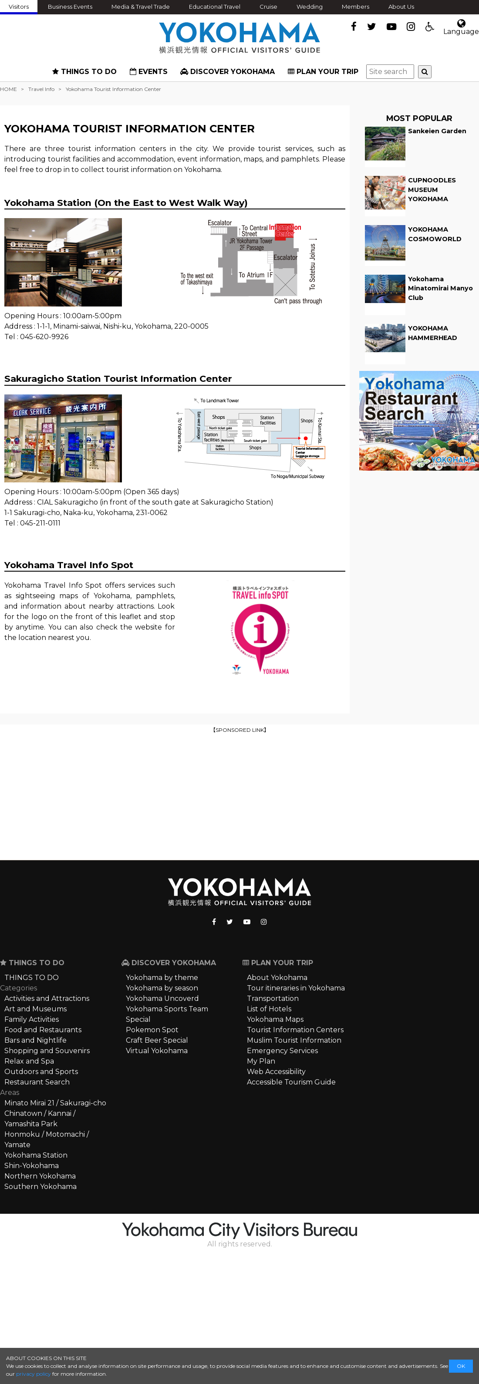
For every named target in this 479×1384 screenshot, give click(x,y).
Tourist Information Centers (295, 1030)
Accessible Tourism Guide (291, 1082)
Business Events (70, 6)
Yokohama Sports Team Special (167, 1014)
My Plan (261, 1061)
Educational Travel (214, 6)
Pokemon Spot (152, 1030)
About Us (401, 6)
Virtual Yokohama (157, 1051)
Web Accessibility (276, 1071)
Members (355, 6)
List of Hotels (269, 1009)
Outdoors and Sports (41, 1071)
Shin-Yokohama (31, 1166)
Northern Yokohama (40, 1176)
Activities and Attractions (46, 998)
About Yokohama (277, 977)
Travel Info (41, 89)
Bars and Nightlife (35, 1040)
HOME (8, 89)
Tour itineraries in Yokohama (296, 988)
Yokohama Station (35, 1155)
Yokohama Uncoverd (162, 998)
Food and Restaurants (42, 1030)
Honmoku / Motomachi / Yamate (46, 1139)
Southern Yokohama (40, 1186)
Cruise (268, 6)
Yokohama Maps (275, 1019)
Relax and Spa (29, 1061)
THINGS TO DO (84, 71)
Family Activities (31, 1019)
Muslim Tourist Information (294, 1040)
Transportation (273, 998)
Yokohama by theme (162, 977)
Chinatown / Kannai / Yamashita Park (39, 1118)
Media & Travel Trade (140, 6)
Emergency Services (282, 1051)
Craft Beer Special (157, 1040)
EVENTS (149, 71)
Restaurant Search (37, 1082)
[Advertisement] (239, 796)
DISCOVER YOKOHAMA (227, 71)
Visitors (19, 6)
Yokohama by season (162, 988)
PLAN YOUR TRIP (323, 71)
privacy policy (33, 1374)
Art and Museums (35, 1009)
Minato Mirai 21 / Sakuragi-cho (55, 1103)
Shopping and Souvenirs (47, 1051)
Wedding (310, 6)
